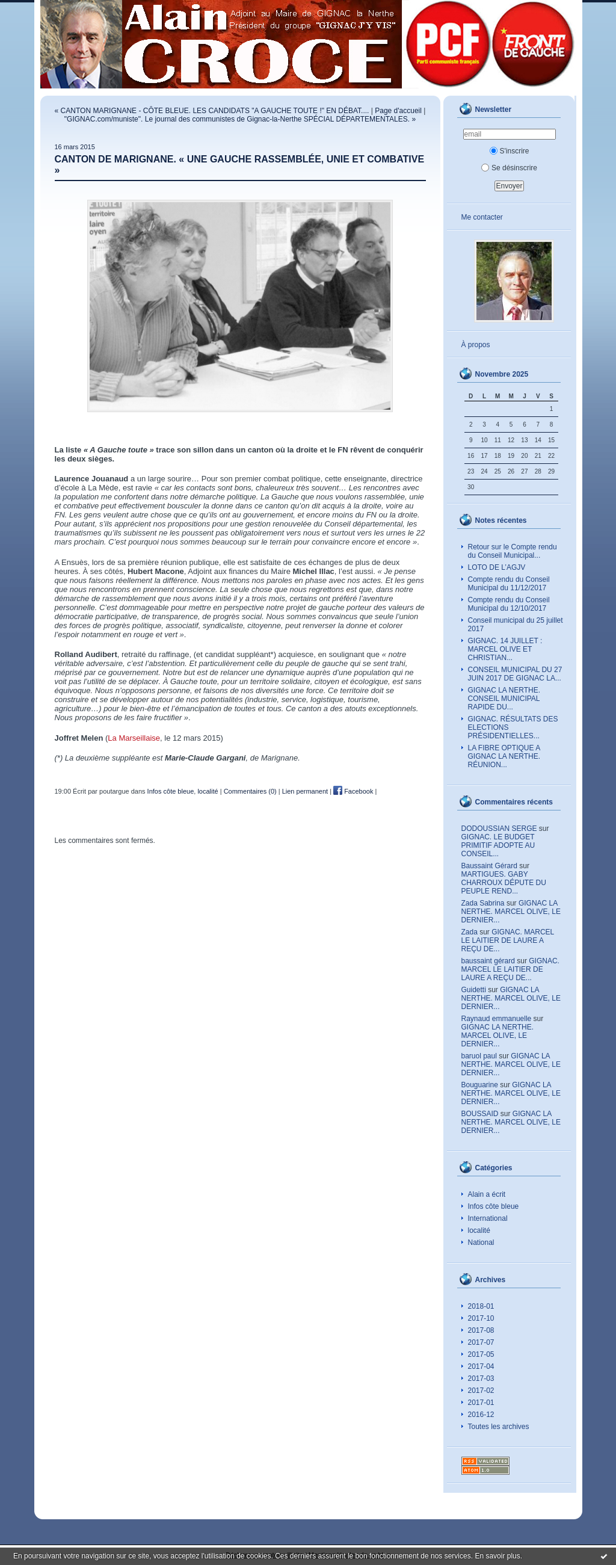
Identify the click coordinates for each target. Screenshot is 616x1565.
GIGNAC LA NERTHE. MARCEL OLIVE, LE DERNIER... (511, 911)
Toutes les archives (498, 1426)
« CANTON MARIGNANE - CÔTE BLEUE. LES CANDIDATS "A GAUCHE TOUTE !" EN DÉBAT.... (212, 110)
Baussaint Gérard (489, 866)
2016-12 (481, 1414)
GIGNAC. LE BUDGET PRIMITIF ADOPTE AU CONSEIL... (498, 845)
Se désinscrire (509, 168)
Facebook (353, 791)
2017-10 (481, 1318)
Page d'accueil (398, 110)
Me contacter (482, 217)
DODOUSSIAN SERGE (499, 828)
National (481, 1242)
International (488, 1218)
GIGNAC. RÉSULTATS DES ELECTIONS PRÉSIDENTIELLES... (513, 727)
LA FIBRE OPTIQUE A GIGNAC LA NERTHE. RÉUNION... (504, 756)
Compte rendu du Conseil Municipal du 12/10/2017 (509, 604)
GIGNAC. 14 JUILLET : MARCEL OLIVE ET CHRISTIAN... (505, 649)
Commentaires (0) (250, 791)
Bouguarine (479, 1085)
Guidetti (473, 990)
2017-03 (481, 1378)
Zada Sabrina (483, 903)
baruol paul (479, 1056)
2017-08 (481, 1330)
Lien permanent (305, 791)
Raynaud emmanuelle (496, 1018)
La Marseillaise (134, 737)
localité (479, 1230)
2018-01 (481, 1306)
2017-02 (481, 1390)
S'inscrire (509, 151)
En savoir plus (497, 1556)
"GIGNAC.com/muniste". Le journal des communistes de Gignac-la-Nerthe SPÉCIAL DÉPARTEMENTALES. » (240, 119)
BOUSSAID (480, 1114)
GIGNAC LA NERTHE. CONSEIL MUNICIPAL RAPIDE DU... (504, 698)
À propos (475, 345)
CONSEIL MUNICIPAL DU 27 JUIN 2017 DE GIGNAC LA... (515, 673)
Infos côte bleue (493, 1206)
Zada (469, 932)
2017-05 (481, 1354)
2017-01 (481, 1402)
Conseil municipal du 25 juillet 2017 (515, 624)
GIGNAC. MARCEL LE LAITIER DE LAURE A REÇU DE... (507, 940)
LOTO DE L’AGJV (497, 567)
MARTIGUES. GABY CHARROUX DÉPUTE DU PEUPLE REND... (503, 882)
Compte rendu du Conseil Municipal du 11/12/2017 (509, 583)
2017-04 (481, 1366)
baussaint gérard (488, 961)
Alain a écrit (487, 1194)
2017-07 (481, 1342)
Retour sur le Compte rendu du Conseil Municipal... (512, 551)
